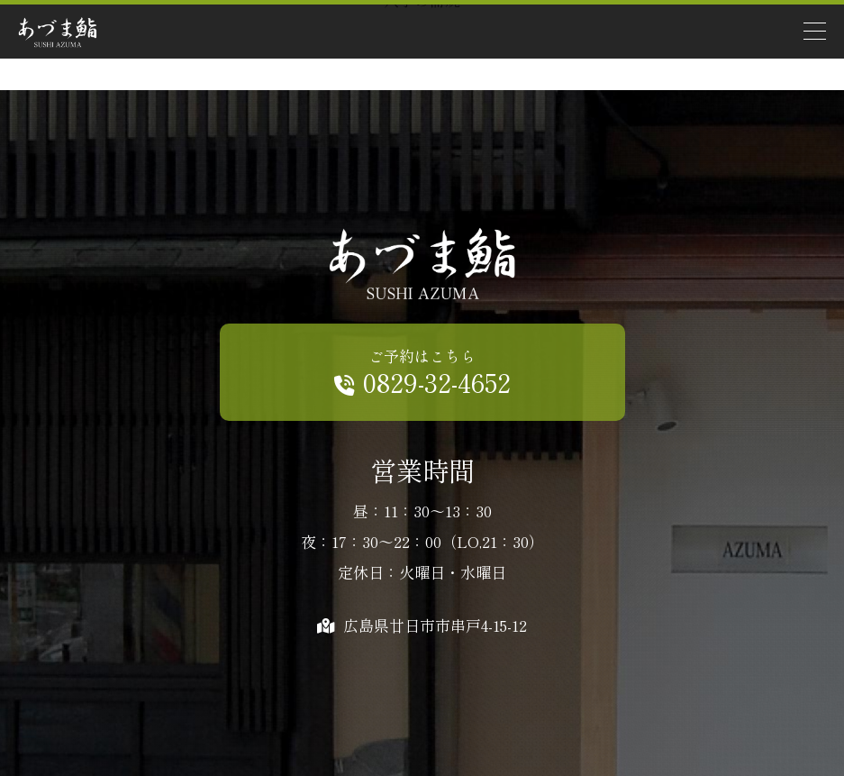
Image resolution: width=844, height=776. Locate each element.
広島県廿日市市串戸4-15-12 (422, 625)
